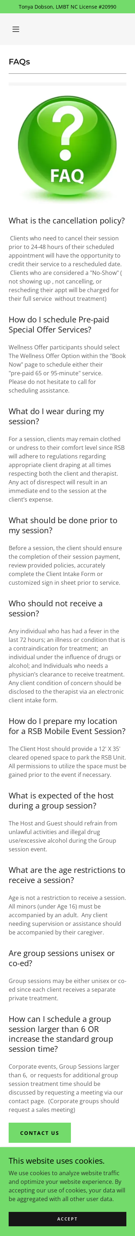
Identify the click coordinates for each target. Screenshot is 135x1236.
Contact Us (39, 1132)
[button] (16, 29)
